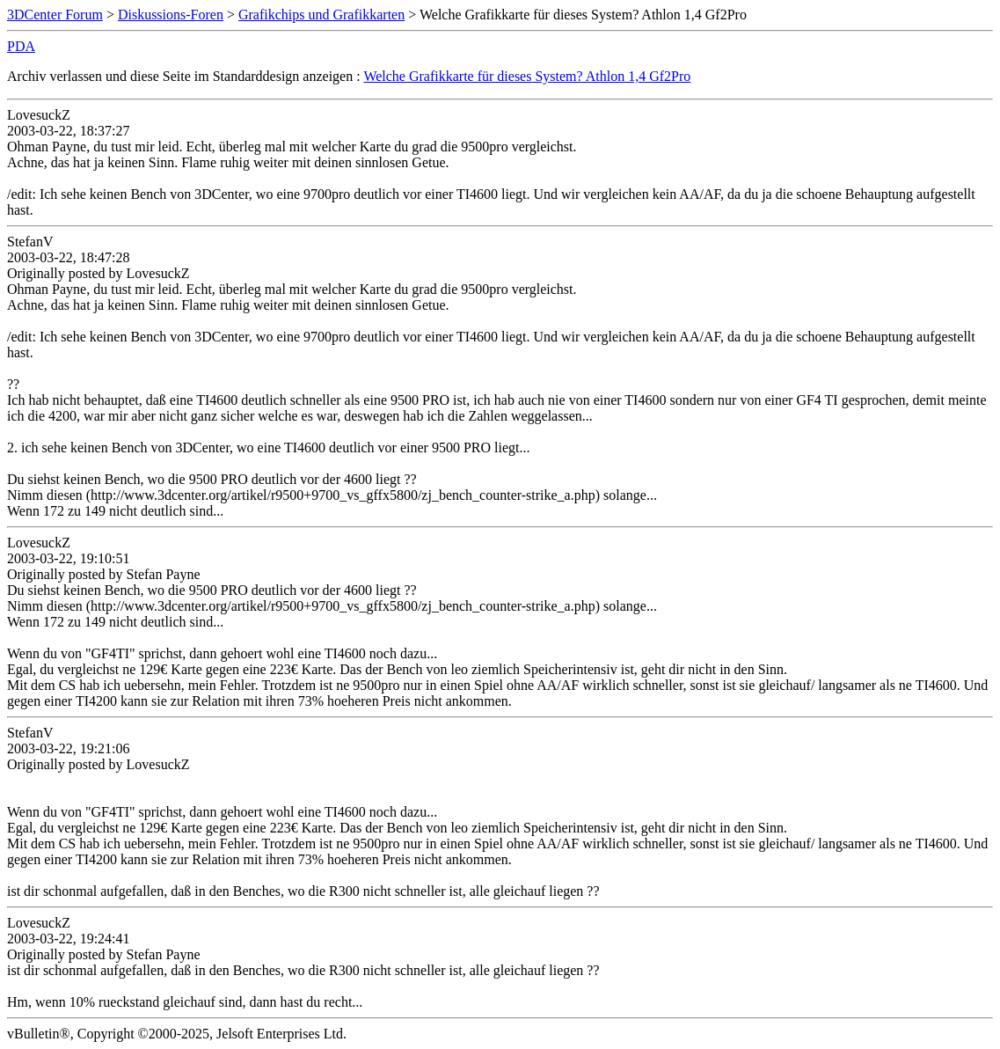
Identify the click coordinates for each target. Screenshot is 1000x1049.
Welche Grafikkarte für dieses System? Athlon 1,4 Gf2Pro (526, 76)
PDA (21, 46)
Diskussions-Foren (170, 14)
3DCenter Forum (55, 14)
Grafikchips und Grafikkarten (321, 14)
